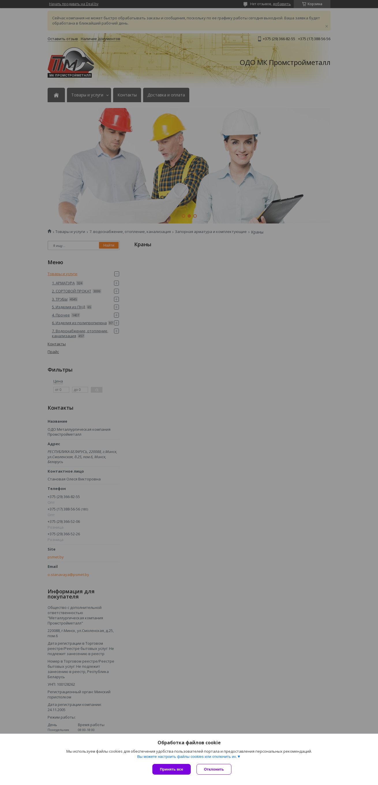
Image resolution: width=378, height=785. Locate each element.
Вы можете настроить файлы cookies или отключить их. (187, 756)
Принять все (171, 769)
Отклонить (214, 769)
